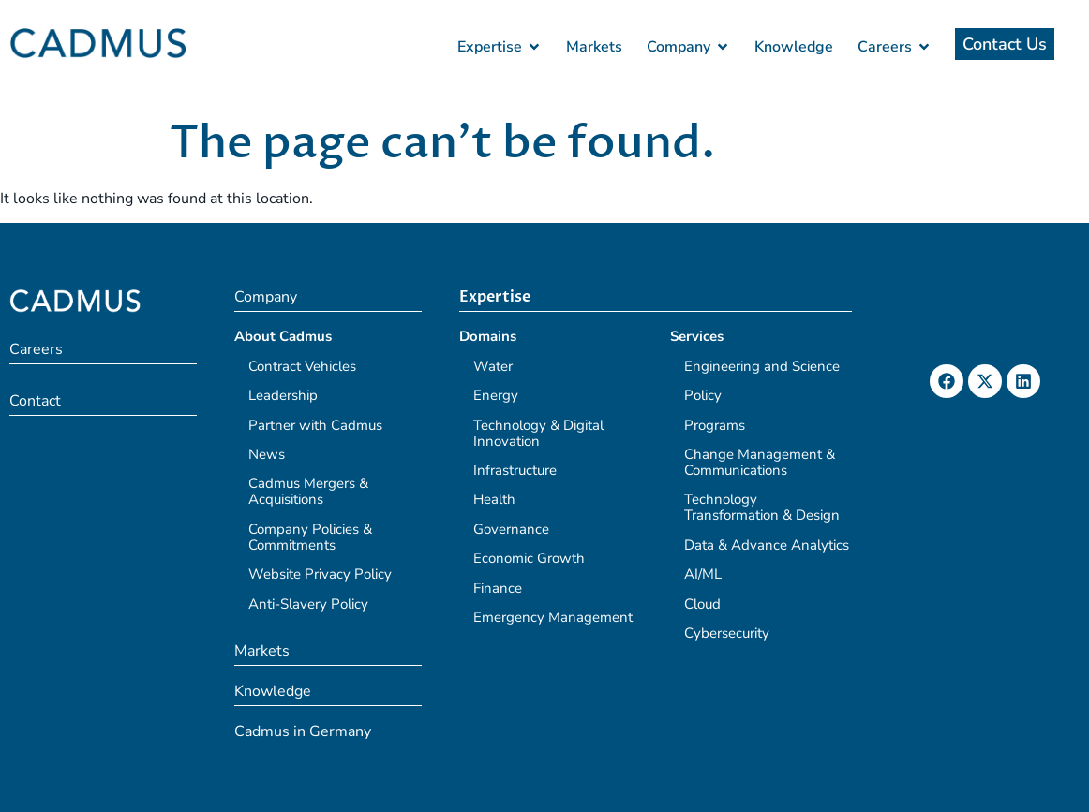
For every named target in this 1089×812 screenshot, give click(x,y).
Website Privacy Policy (320, 574)
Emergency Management (553, 617)
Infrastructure (515, 470)
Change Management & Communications (759, 462)
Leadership (283, 395)
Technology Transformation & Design (762, 507)
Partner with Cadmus (315, 425)
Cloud (702, 604)
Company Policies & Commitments (310, 537)
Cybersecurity (726, 633)
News (266, 454)
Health (494, 499)
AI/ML (703, 574)
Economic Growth (529, 558)
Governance (511, 529)
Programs (714, 425)
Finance (497, 588)
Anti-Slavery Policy (308, 604)
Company (265, 297)
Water (493, 366)
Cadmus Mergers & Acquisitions (308, 491)
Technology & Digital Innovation (538, 433)
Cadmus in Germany (302, 731)
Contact (35, 401)
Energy (495, 395)
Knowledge (272, 691)
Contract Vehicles (302, 366)
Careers (36, 349)
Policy (703, 395)
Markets (262, 651)
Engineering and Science (762, 366)
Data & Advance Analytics (766, 545)
